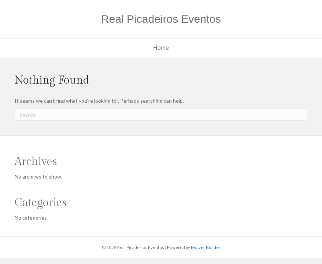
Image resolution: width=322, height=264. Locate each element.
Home (161, 48)
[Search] (161, 114)
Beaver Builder (206, 247)
